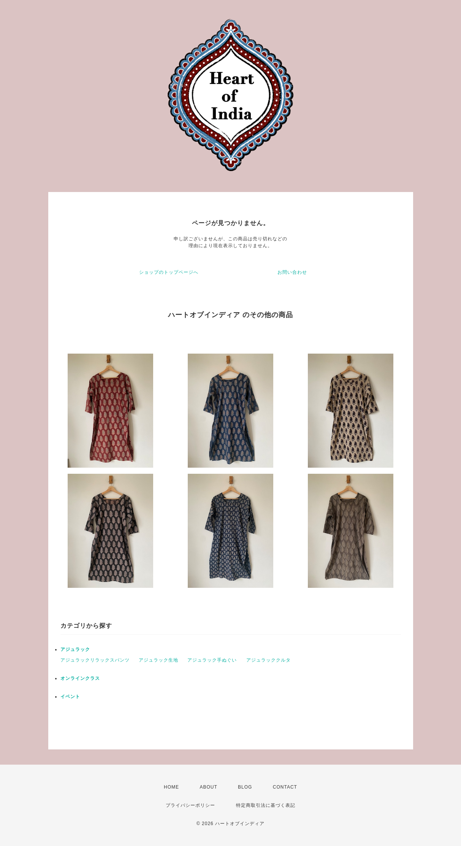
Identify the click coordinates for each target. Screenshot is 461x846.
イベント (70, 696)
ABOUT (208, 787)
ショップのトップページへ (168, 272)
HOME (171, 787)
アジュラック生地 (158, 660)
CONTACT (285, 787)
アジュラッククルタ (268, 660)
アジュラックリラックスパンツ (95, 660)
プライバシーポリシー (190, 805)
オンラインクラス (80, 678)
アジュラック (75, 649)
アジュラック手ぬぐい (212, 660)
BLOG (245, 787)
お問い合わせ (292, 272)
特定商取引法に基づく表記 (265, 805)
